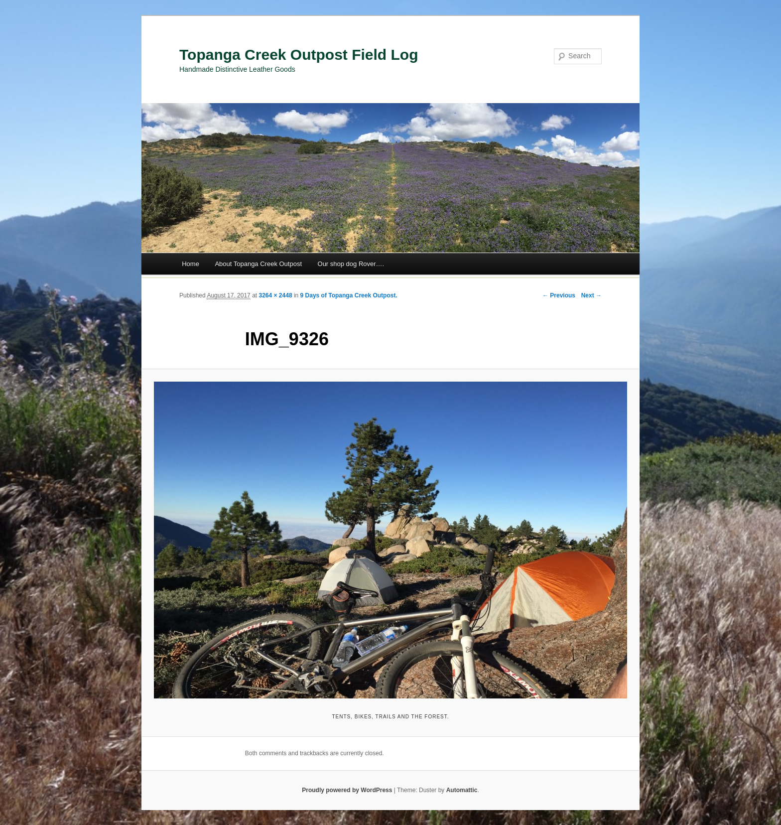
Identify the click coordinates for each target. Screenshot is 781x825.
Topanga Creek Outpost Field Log (298, 54)
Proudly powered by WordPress (347, 790)
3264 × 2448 (275, 295)
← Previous (558, 295)
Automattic (462, 790)
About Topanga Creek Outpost (258, 264)
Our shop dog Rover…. (351, 264)
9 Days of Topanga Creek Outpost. (348, 295)
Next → (591, 295)
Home (190, 264)
